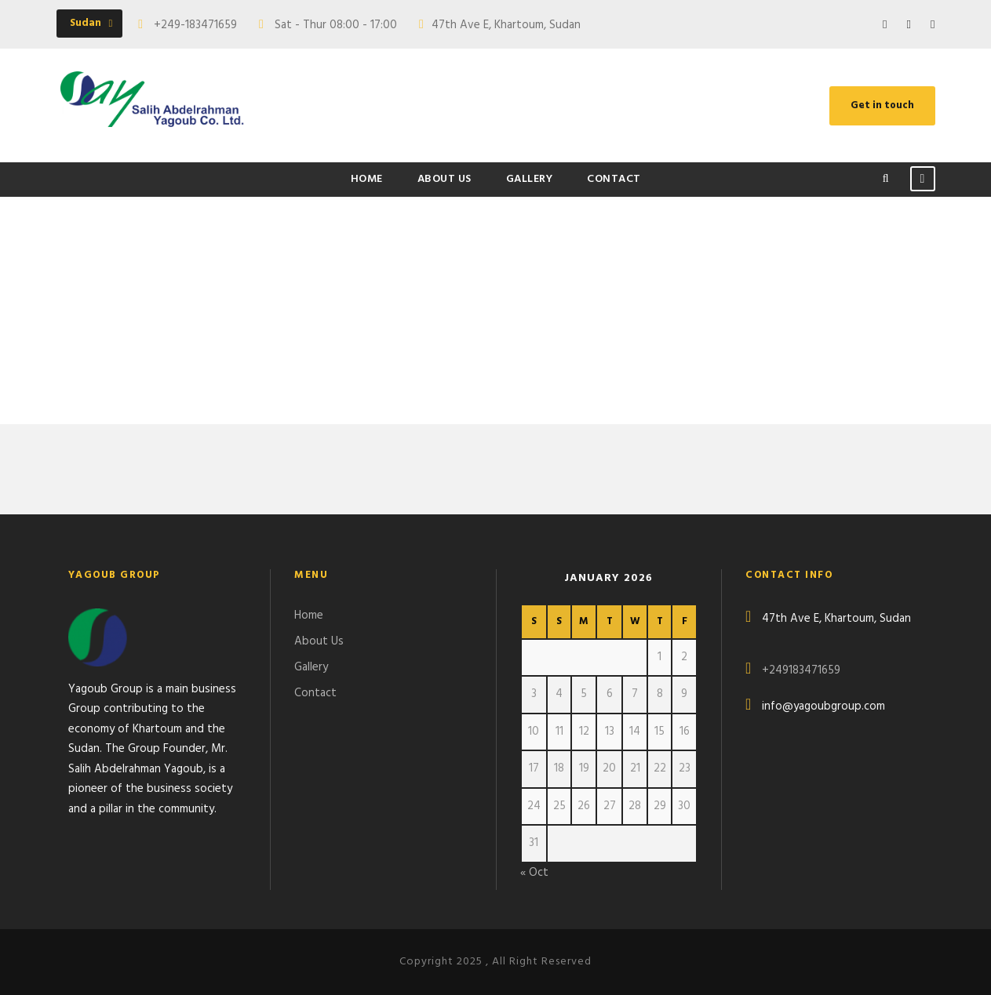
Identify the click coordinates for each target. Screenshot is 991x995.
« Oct (534, 872)
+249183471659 (801, 670)
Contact (614, 179)
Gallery (529, 179)
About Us (444, 179)
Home (367, 179)
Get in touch (882, 105)
